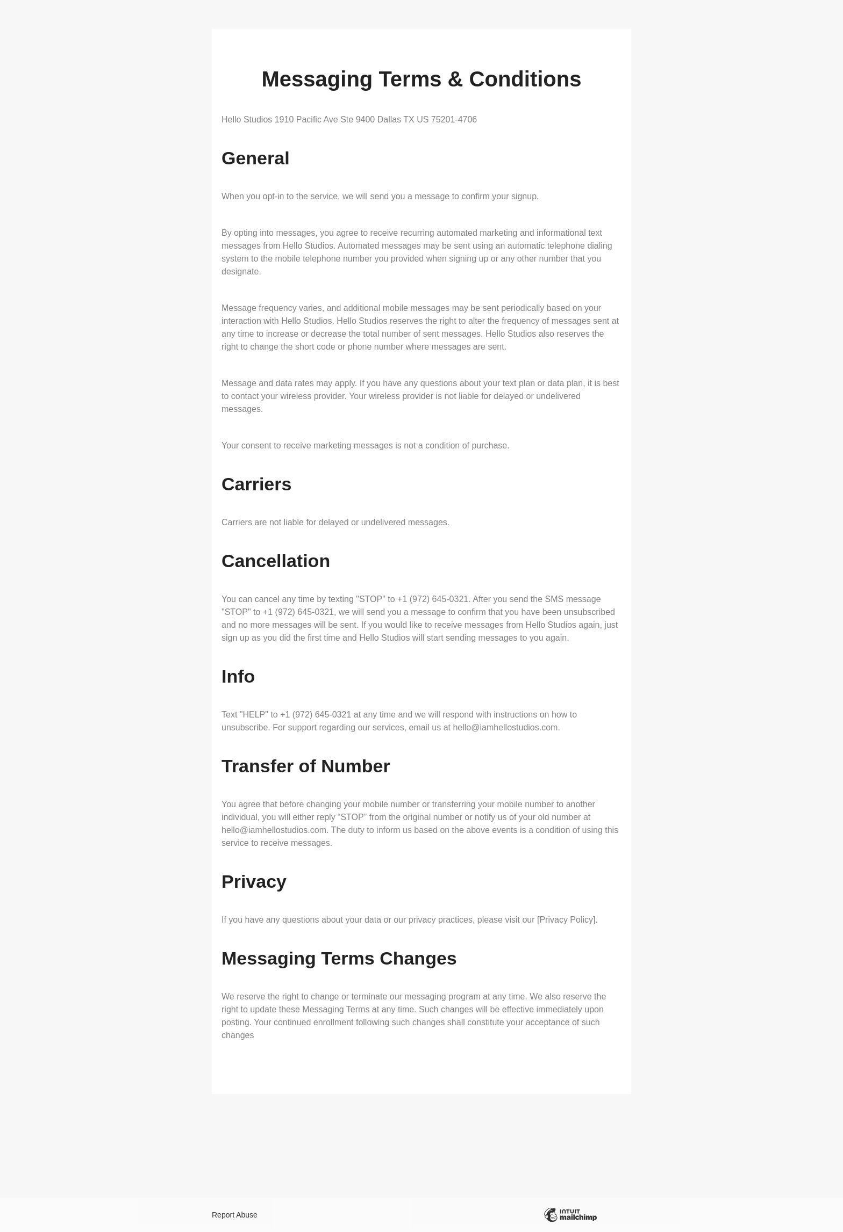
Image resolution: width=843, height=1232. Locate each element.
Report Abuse (235, 1215)
